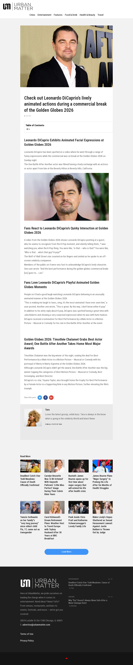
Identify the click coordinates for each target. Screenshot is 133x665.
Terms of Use (26, 633)
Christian (74, 606)
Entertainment (73, 579)
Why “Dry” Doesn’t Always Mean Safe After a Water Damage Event (87, 601)
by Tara (28, 116)
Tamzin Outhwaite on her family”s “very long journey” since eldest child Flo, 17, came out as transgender (30, 525)
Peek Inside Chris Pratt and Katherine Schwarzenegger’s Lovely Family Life (77, 522)
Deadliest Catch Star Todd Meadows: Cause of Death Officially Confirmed (30, 480)
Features (71, 597)
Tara (72, 588)
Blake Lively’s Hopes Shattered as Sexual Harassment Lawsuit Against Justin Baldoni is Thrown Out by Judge (102, 525)
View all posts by (53, 424)
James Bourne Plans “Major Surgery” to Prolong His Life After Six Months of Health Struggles (102, 481)
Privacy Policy (27, 640)
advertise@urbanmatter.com (36, 624)
